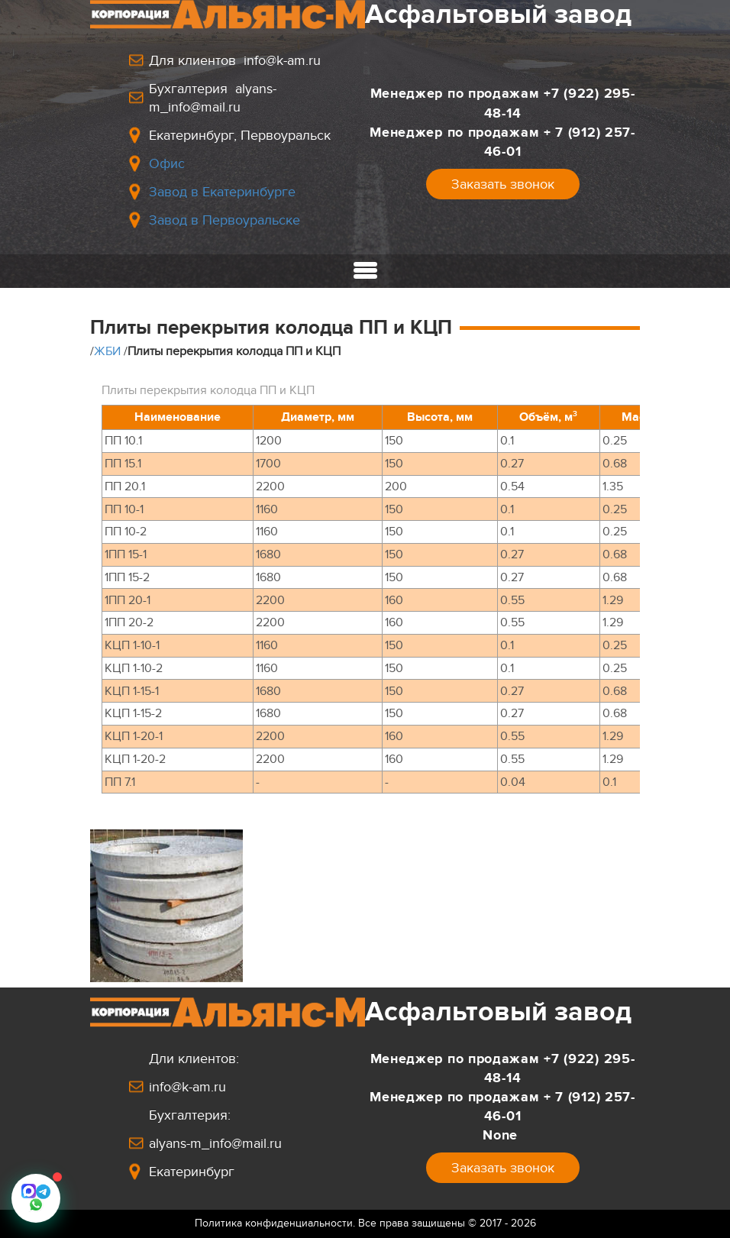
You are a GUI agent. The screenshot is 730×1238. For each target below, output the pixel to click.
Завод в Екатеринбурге (222, 191)
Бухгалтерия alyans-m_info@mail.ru (212, 97)
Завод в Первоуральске (224, 220)
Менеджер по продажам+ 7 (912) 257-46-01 (502, 142)
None (502, 1134)
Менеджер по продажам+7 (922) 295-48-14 (502, 103)
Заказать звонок (502, 184)
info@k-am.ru (187, 1086)
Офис (167, 163)
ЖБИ (107, 351)
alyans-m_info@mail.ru (215, 1143)
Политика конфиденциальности (274, 1223)
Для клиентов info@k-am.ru (235, 60)
